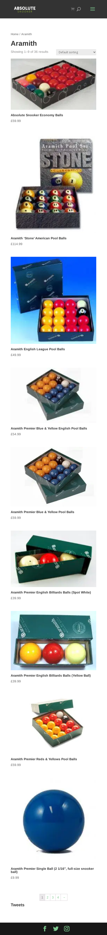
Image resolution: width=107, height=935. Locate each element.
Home (15, 34)
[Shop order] (76, 52)
